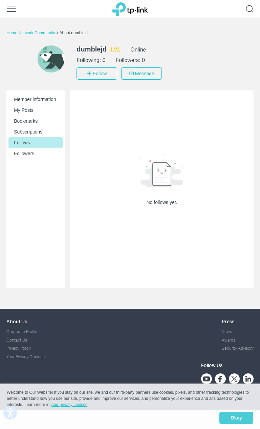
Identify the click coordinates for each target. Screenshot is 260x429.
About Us (16, 319)
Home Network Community (31, 32)
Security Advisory (238, 346)
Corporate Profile (21, 329)
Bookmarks (26, 119)
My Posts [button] (24, 108)
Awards (228, 338)
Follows (22, 140)
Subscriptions (28, 129)
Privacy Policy (18, 346)
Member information (35, 97)
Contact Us (16, 338)
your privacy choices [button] (68, 406)
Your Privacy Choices (25, 354)
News (227, 329)
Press (228, 319)
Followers (24, 151)
